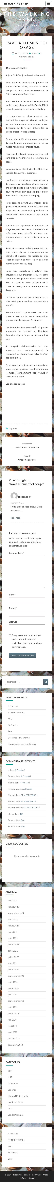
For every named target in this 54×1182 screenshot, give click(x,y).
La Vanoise (13, 1083)
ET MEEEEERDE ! (16, 712)
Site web (13, 621)
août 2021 (13, 963)
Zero (10, 731)
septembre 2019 (16, 1000)
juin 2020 (12, 994)
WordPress (42, 1174)
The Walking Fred (15, 3)
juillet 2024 (13, 925)
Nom (12, 594)
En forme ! (13, 725)
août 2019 (13, 1007)
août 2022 (13, 950)
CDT (10, 1070)
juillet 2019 (13, 1013)
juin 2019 (12, 1019)
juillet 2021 (13, 969)
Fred (34, 53)
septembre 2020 (16, 975)
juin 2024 (12, 931)
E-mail (13, 608)
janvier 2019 (14, 1038)
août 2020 (13, 982)
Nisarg (31, 1178)
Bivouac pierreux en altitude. (22, 743)
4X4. (10, 718)
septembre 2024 (16, 913)
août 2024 (13, 919)
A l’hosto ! (13, 706)
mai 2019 (12, 1026)
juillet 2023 (13, 944)
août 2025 (13, 900)
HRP (10, 1077)
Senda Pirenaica (15, 1114)
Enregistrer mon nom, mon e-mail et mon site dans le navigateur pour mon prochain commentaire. (27, 641)
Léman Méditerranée (18, 1096)
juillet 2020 (13, 988)
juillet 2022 (13, 957)
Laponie (13, 428)
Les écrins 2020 (15, 1102)
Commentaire (16, 552)
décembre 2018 (15, 1044)
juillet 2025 (13, 906)
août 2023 (13, 938)
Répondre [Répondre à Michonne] (15, 517)
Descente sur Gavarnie (19, 737)
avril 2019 (12, 1032)
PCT (10, 1108)
